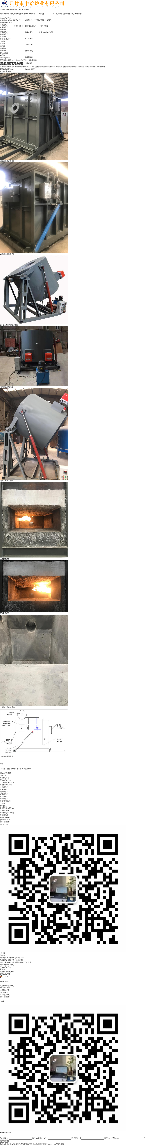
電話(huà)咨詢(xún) (6, 972)
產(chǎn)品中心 (30, 14)
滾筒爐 (27, 75)
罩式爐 (27, 82)
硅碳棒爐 (28, 94)
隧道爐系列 (29, 57)
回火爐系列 (29, 45)
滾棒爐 (27, 88)
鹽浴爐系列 (29, 100)
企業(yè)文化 (18, 26)
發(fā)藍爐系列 (30, 69)
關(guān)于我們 (19, 14)
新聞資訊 (42, 14)
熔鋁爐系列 (29, 51)
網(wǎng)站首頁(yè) (7, 14)
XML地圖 (19, 960)
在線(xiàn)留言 (66, 14)
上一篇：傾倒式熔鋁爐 (8, 769)
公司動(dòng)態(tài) (45, 20)
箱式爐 (27, 112)
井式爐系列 (29, 63)
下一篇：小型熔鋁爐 (24, 769)
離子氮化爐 (57, 14)
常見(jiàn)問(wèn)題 (46, 32)
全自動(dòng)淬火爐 (32, 20)
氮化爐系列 (29, 38)
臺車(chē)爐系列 (30, 26)
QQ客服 (4, 976)
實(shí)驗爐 (29, 106)
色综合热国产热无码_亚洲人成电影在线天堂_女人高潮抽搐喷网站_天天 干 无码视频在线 (32, 1145)
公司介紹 (17, 20)
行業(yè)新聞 (43, 26)
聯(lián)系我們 (76, 14)
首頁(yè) (11, 60)
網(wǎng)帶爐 (29, 119)
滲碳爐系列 (29, 32)
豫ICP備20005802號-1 (7, 960)
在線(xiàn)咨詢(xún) (7, 69)
